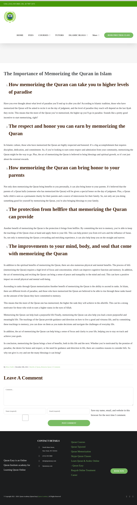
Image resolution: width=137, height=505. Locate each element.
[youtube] (129, 497)
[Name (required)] (25, 411)
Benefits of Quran (35, 367)
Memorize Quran (46, 367)
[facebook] (126, 497)
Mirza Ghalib (10, 367)
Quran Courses (78, 442)
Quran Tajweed (78, 446)
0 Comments (56, 367)
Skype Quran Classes (81, 456)
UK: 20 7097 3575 (28, 4)
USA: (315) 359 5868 (12, 4)
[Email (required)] (68, 411)
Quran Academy (43, 496)
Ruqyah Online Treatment (83, 470)
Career (74, 475)
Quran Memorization (81, 451)
